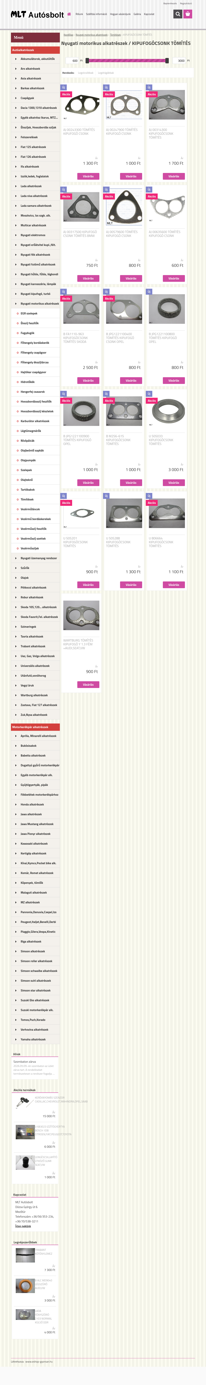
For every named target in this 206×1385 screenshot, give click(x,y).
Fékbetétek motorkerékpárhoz (39, 794)
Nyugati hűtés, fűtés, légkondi (39, 274)
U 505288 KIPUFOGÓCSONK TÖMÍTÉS (118, 542)
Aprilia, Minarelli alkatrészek (38, 736)
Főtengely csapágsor (33, 352)
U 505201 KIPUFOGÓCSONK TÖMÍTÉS (75, 542)
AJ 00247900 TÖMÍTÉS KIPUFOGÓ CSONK (122, 132)
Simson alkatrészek (33, 951)
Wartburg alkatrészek (34, 695)
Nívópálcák (28, 440)
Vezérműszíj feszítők (33, 529)
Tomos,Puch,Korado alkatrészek (33, 1021)
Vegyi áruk (27, 685)
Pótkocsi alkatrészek (33, 587)
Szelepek (26, 470)
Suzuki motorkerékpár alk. (37, 1010)
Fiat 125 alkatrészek (33, 147)
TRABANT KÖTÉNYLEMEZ (43, 1252)
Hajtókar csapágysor (33, 372)
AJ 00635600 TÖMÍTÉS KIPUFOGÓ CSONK (164, 234)
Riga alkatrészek (31, 941)
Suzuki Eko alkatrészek (35, 1000)
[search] (177, 14)
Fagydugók (27, 333)
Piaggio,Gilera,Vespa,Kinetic (38, 931)
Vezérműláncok (30, 509)
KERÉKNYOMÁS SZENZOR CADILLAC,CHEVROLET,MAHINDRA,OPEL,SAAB (61, 1099)
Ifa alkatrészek (30, 166)
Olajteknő (27, 480)
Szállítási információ (96, 14)
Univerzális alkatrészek (35, 666)
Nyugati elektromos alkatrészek (33, 236)
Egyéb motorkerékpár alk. (37, 775)
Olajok (25, 577)
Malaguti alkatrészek (34, 892)
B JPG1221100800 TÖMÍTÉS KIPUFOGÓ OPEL (163, 338)
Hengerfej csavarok (33, 391)
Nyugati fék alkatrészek (35, 254)
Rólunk (79, 14)
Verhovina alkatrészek (34, 1029)
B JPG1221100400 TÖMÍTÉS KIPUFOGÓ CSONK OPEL (120, 338)
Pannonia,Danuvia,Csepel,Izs (38, 912)
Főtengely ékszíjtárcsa (35, 362)
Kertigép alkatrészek (33, 853)
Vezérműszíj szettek (33, 538)
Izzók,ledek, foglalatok (35, 176)
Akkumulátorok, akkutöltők (38, 59)
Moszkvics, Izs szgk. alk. (36, 215)
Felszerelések (29, 137)
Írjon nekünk (23, 1226)
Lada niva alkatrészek (34, 196)
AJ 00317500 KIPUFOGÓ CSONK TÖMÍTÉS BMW (80, 234)
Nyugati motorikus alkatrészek (40, 303)
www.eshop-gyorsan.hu (39, 1361)
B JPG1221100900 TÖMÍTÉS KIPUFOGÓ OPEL (77, 440)
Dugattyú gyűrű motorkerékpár (40, 765)
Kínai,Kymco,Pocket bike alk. (38, 863)
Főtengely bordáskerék (35, 343)
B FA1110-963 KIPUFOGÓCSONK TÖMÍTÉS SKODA (75, 338)
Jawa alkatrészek (31, 814)
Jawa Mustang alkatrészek (37, 824)
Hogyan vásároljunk (120, 14)
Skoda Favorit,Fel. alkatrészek (39, 617)
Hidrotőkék (28, 382)
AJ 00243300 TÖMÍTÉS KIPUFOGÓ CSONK (79, 132)
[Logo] (37, 14)
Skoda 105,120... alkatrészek (39, 607)
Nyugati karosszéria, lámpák (38, 284)
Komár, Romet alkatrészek (37, 873)
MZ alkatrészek (30, 902)
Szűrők (25, 568)
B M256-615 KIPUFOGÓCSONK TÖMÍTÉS (118, 440)
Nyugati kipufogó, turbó (35, 294)
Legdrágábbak (106, 73)
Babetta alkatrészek (33, 755)
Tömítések (27, 499)
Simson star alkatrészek (35, 990)
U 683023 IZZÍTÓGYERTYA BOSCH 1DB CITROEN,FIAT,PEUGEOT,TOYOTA (53, 1130)
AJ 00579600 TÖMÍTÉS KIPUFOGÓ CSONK (122, 234)
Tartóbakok (28, 489)
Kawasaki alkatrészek (34, 843)
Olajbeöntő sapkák (32, 450)
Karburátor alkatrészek (35, 421)
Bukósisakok (28, 745)
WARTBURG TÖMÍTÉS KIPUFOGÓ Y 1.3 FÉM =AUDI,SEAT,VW (78, 644)
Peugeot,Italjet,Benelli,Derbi (38, 922)
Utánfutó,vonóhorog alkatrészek (33, 676)
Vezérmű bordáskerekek (36, 519)
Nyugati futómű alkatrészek (38, 264)
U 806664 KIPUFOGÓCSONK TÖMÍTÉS (161, 542)
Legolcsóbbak (85, 73)
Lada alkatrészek (31, 186)
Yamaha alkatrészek (33, 1039)
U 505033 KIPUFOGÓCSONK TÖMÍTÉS (161, 440)
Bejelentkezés (170, 3)
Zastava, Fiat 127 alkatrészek (39, 705)
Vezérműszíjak (30, 548)
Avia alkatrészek (31, 78)
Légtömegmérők (31, 431)
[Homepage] (68, 14)
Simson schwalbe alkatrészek (39, 971)
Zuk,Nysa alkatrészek (34, 715)
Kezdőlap (68, 35)
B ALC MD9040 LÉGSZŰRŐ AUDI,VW (43, 1284)
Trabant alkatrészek (33, 646)
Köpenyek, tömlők (32, 883)
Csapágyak (27, 98)
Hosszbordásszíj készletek (37, 411)
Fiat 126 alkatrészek (33, 157)
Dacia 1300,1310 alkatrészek (39, 108)
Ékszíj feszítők (30, 323)
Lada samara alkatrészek (36, 205)
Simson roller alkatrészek (36, 961)
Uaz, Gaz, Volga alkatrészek (38, 656)
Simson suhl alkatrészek (36, 980)
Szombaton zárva (24, 1061)
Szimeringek (28, 626)
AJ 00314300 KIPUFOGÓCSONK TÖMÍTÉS (161, 133)
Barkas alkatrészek (32, 88)
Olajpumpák (28, 460)
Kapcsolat (149, 14)
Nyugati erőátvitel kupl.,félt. (38, 245)
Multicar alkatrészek (33, 225)
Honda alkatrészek (32, 804)
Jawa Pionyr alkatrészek (35, 834)
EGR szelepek (29, 313)
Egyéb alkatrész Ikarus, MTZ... (39, 117)
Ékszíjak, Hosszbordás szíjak (38, 127)
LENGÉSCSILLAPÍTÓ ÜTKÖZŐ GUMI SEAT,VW (46, 1161)
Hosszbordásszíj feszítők (36, 401)
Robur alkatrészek (32, 597)
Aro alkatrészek (30, 68)
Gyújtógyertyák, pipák (34, 785)
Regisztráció (186, 3)
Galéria (137, 14)
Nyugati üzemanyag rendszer (39, 558)
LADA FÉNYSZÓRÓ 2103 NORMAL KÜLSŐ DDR (43, 1316)
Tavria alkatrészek (32, 636)
